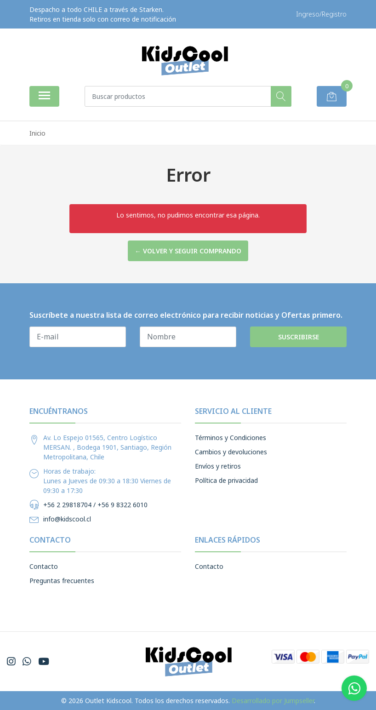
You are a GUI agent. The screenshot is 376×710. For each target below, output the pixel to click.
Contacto (43, 566)
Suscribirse (298, 336)
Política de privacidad (226, 480)
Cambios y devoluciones (231, 451)
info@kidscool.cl (67, 519)
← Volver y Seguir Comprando (188, 250)
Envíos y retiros (218, 466)
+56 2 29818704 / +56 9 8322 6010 (95, 504)
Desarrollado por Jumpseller (273, 700)
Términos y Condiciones (230, 437)
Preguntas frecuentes (61, 580)
